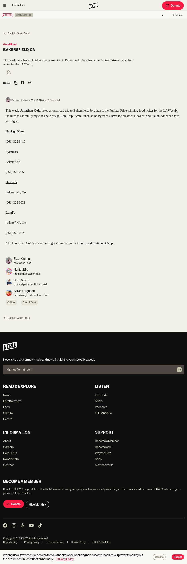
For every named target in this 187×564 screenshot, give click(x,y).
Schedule (177, 15)
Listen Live (18, 5)
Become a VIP (103, 447)
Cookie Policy (76, 542)
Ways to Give (103, 453)
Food (6, 407)
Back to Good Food (16, 33)
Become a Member (107, 441)
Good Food (10, 44)
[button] (24, 15)
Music (99, 401)
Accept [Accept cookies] (178, 557)
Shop (98, 459)
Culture (11, 302)
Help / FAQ (10, 453)
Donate (172, 6)
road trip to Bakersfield (73, 110)
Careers (8, 447)
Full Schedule (103, 413)
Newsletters (11, 459)
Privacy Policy (29, 542)
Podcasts (101, 407)
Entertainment (12, 401)
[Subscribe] (179, 369)
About (7, 441)
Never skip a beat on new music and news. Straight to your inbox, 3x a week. (49, 359)
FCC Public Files (99, 542)
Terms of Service (53, 542)
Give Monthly (37, 504)
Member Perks (104, 465)
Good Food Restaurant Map (95, 243)
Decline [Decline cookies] (159, 557)
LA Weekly (170, 110)
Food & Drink (29, 302)
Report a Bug (10, 542)
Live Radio (101, 395)
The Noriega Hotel (55, 116)
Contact (8, 465)
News (6, 395)
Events (7, 419)
